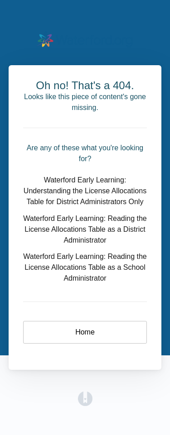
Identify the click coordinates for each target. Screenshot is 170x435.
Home (85, 332)
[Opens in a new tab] (85, 398)
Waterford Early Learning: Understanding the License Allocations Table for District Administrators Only (85, 191)
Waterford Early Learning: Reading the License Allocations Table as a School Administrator (84, 267)
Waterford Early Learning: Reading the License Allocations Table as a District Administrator (84, 229)
